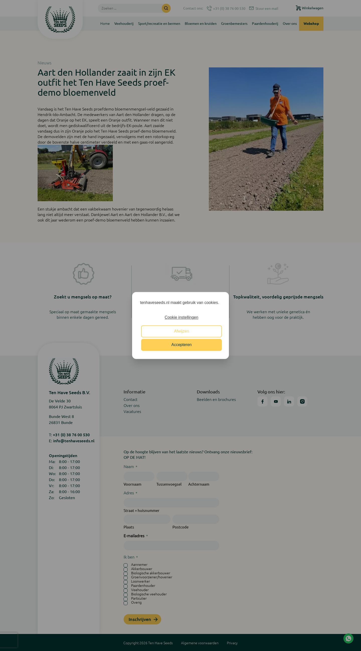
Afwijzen (181, 331)
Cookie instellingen (181, 317)
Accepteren (181, 345)
